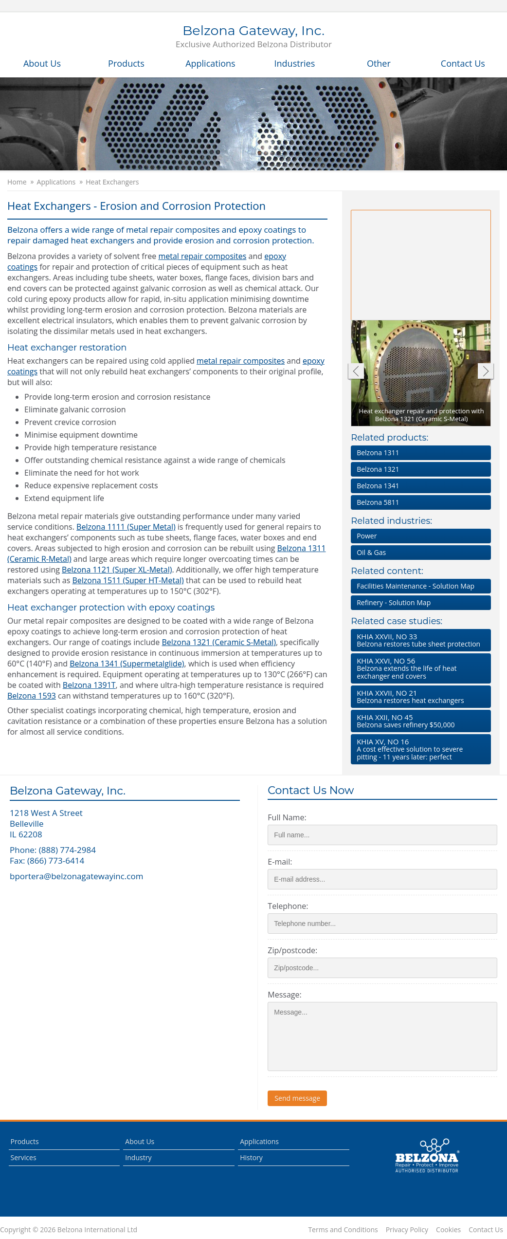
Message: (284, 994)
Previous (355, 372)
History (251, 1157)
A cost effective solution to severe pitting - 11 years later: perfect (419, 749)
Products (126, 63)
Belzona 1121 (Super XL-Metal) (117, 569)
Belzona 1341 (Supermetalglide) (127, 663)
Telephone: (288, 906)
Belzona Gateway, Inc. (254, 37)
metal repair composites (202, 256)
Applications (210, 63)
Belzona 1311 (378, 452)
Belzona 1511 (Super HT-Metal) (127, 580)
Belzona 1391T (89, 685)
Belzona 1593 (31, 695)
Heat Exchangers (112, 182)
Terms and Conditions (343, 1229)
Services (23, 1157)
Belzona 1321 (378, 469)
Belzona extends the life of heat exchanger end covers (419, 668)
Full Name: (287, 817)
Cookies (448, 1229)
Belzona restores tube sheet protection (419, 639)
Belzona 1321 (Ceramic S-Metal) (219, 642)
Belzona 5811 (378, 502)
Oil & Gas (371, 552)
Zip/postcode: (292, 950)
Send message (297, 1098)
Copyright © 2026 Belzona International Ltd (68, 1229)
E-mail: (280, 862)
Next (485, 372)
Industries (294, 63)
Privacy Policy (407, 1229)
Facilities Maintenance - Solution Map (415, 586)
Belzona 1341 (378, 485)
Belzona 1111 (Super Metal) (126, 526)
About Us (42, 63)
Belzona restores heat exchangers (419, 696)
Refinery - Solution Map (394, 602)
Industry (138, 1157)
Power (367, 535)
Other (379, 63)
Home (17, 182)
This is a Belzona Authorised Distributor (427, 1155)
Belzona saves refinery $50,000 (419, 720)
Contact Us (463, 63)
